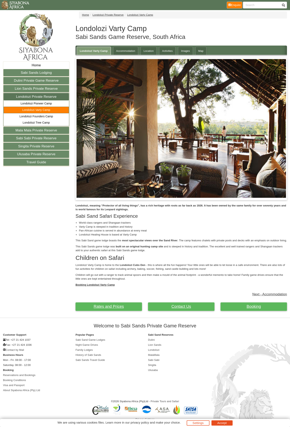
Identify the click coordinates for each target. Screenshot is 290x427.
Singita (152, 365)
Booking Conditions (14, 380)
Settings (198, 423)
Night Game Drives (87, 344)
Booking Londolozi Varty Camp (95, 284)
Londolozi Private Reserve (36, 97)
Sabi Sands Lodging (36, 73)
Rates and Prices (109, 306)
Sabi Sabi (154, 359)
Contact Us (181, 306)
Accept (222, 423)
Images (185, 50)
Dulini (151, 339)
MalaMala (154, 354)
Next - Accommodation (269, 294)
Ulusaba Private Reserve (36, 154)
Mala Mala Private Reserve (36, 130)
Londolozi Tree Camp (36, 122)
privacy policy (139, 422)
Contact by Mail (15, 349)
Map (201, 50)
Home (36, 65)
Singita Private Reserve (36, 146)
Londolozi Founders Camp (36, 116)
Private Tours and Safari (165, 401)
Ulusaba (153, 370)
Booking (253, 306)
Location (149, 50)
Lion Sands (154, 344)
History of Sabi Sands (88, 354)
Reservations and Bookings (19, 375)
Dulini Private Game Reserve (36, 80)
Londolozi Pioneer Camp (36, 103)
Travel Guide (36, 162)
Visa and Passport (14, 385)
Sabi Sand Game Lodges (90, 339)
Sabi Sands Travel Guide (90, 359)
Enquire (235, 5)
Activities (167, 50)
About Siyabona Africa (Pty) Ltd (21, 390)
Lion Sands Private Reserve (36, 89)
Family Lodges (84, 349)
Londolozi (154, 349)
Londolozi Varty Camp (36, 109)
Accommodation (125, 50)
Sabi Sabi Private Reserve (36, 138)
